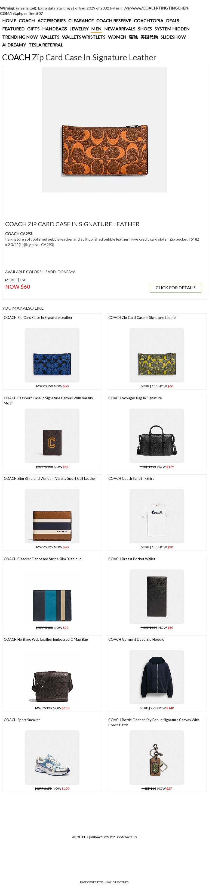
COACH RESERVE (113, 20)
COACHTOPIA (148, 20)
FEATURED (13, 28)
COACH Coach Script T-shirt (131, 478)
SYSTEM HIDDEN (172, 28)
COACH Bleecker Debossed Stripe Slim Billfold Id (43, 559)
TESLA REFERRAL (46, 44)
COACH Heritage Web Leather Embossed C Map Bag (46, 639)
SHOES (145, 28)
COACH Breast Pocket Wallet (131, 559)
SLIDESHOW (173, 36)
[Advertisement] (103, 203)
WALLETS (49, 36)
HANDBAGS (54, 28)
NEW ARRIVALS (119, 28)
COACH (27, 20)
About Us (80, 837)
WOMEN (117, 36)
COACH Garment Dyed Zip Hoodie (136, 639)
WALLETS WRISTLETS (83, 36)
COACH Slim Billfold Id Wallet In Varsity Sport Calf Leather (50, 478)
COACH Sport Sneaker (22, 720)
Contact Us (127, 837)
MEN (96, 28)
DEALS (172, 20)
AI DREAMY (14, 44)
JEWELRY (79, 28)
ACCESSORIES (52, 20)
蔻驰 (133, 36)
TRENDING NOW (20, 36)
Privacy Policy (102, 837)
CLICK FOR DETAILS (176, 287)
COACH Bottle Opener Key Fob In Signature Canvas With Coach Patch (153, 722)
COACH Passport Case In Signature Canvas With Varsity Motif (48, 400)
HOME (9, 20)
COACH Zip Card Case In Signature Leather (38, 317)
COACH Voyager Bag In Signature (135, 398)
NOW (52, 386)
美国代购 (149, 36)
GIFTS (33, 28)
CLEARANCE (81, 20)
